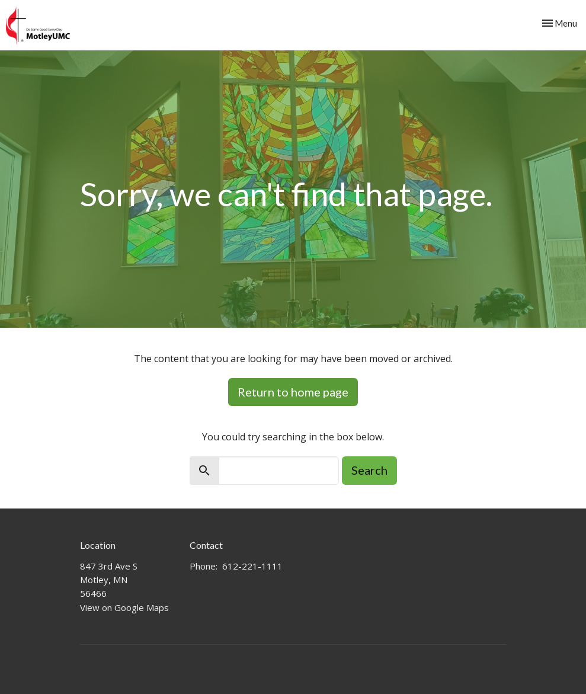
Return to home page (293, 392)
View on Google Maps (124, 607)
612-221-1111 (252, 566)
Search (369, 470)
